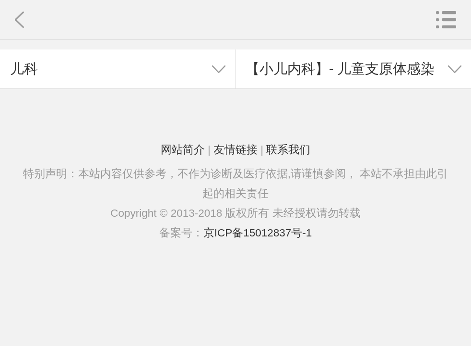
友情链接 (235, 150)
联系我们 (288, 150)
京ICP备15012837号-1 (257, 233)
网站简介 (183, 150)
